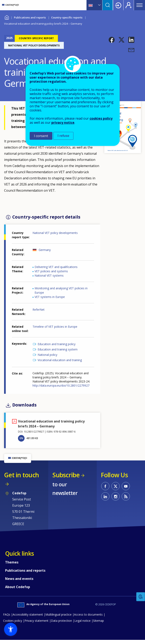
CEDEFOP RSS (126, 496)
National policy (47, 355)
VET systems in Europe (50, 297)
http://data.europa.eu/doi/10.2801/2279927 (61, 385)
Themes (11, 562)
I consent (41, 136)
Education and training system (58, 349)
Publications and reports (30, 17)
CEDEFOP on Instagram (115, 496)
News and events (19, 578)
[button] (112, 40)
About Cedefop (17, 587)
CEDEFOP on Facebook (105, 486)
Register (129, 5)
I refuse (63, 135)
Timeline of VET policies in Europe (55, 327)
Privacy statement (36, 621)
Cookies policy (12, 621)
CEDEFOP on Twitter (115, 486)
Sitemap (98, 621)
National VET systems (49, 275)
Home (6, 16)
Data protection (61, 621)
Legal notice (82, 621)
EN (21, 438)
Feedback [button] (140, 596)
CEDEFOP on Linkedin (105, 496)
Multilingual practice (58, 614)
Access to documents (88, 614)
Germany (45, 250)
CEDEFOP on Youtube (126, 486)
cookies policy (101, 118)
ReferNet (39, 309)
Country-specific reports (66, 17)
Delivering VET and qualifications (56, 267)
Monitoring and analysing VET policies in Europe (61, 290)
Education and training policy (56, 344)
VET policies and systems (51, 271)
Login (118, 5)
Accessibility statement (28, 614)
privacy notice (62, 122)
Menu (139, 5)
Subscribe (66, 475)
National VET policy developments (55, 233)
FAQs (6, 614)
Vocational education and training (60, 360)
